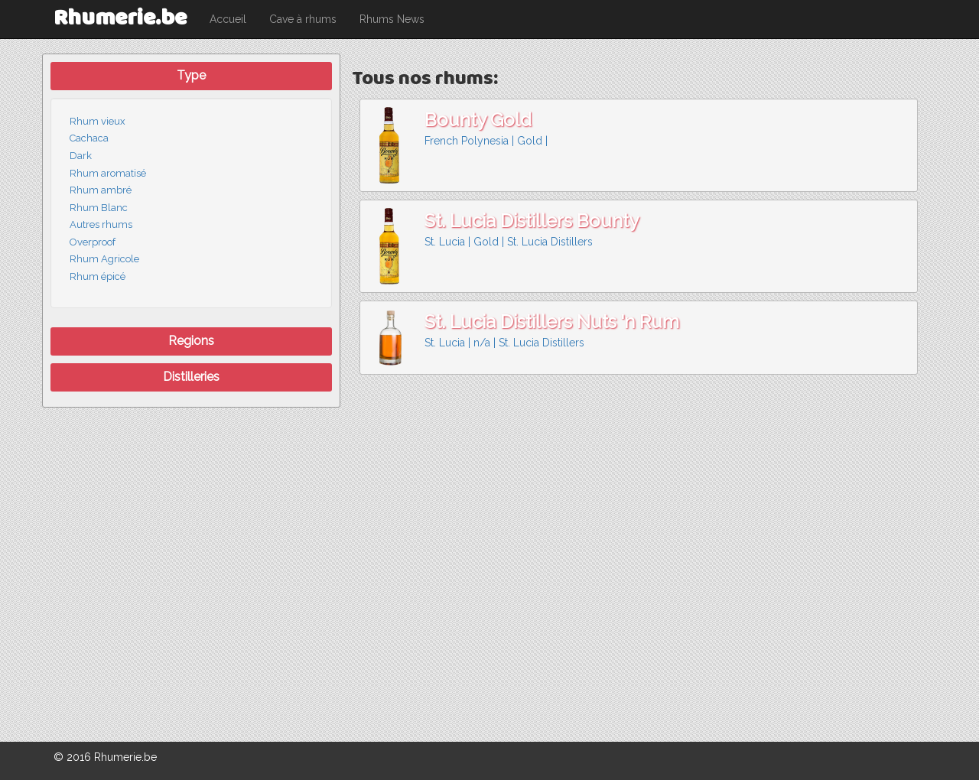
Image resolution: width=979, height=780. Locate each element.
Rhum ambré (101, 190)
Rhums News (391, 19)
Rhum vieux (97, 121)
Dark (81, 155)
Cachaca (89, 138)
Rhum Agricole (104, 259)
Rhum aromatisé (108, 173)
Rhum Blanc (99, 207)
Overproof (92, 242)
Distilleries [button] (191, 376)
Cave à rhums (303, 19)
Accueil (228, 19)
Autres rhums (101, 224)
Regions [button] (191, 340)
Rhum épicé (97, 276)
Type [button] (191, 75)
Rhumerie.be (120, 19)
